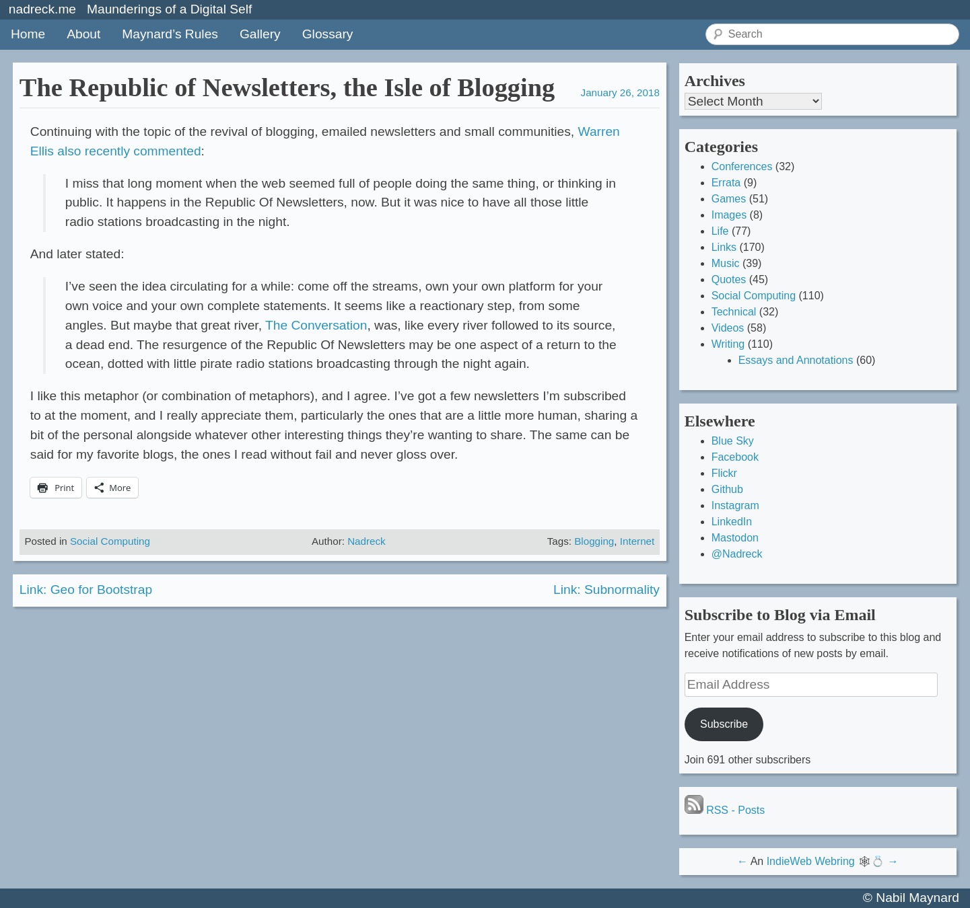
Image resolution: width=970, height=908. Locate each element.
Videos (728, 328)
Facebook (735, 457)
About (83, 34)
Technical (734, 311)
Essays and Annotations (796, 360)
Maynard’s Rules (170, 34)
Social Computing (110, 541)
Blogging (594, 541)
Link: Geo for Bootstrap (86, 589)
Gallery (260, 34)
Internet (637, 541)
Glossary (327, 34)
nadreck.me (42, 9)
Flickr (724, 473)
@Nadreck (737, 554)
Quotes (729, 279)
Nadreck (366, 541)
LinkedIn (732, 521)
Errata (726, 182)
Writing (728, 344)
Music (726, 263)
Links (724, 247)
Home (28, 34)
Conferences (742, 166)
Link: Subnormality (606, 589)
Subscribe (724, 724)
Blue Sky (733, 441)
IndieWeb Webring (811, 861)
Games (729, 198)
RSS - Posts (725, 810)
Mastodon (735, 537)
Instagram (735, 505)
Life (720, 231)
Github (727, 489)
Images (729, 215)
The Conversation (316, 325)
